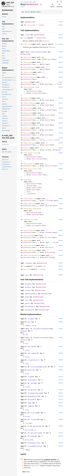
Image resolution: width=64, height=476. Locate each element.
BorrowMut (32, 353)
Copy (27, 275)
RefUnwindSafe (31, 294)
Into (32, 383)
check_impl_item (29, 203)
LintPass (28, 263)
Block (47, 115)
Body (42, 64)
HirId (59, 84)
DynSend (28, 284)
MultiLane (28, 440)
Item (46, 100)
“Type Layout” (35, 465)
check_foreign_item (30, 87)
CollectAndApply (37, 367)
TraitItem (48, 200)
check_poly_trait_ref (31, 169)
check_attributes (30, 250)
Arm (46, 130)
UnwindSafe (29, 310)
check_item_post (29, 103)
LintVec (41, 25)
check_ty (26, 148)
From (29, 377)
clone (25, 38)
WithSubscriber (34, 443)
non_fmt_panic (31, 2)
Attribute (48, 247)
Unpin (27, 303)
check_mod (27, 82)
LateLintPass (36, 52)
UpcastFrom (28, 430)
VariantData (36, 225)
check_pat (27, 133)
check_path (27, 240)
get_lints (27, 269)
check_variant (28, 235)
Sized (34, 325)
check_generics (29, 164)
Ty (46, 150)
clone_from (27, 44)
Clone (27, 35)
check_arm (27, 128)
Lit (49, 140)
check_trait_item (30, 198)
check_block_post (30, 118)
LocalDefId (31, 193)
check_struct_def (30, 219)
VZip (32, 436)
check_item (27, 98)
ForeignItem (36, 93)
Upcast (36, 426)
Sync (27, 300)
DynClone (31, 370)
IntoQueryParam (34, 393)
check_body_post (29, 67)
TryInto (33, 419)
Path (42, 242)
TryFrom (33, 413)
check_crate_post (30, 77)
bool (56, 140)
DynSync (28, 287)
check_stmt (27, 123)
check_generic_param (31, 153)
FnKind (29, 185)
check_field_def (29, 230)
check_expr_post (29, 143)
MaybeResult (33, 396)
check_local (27, 108)
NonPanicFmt (30, 22)
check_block (27, 113)
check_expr (27, 57)
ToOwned (31, 406)
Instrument (32, 380)
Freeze (27, 290)
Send (27, 297)
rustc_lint (10, 2)
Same (29, 403)
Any (29, 322)
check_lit (27, 138)
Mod (46, 84)
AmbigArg (55, 150)
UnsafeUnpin (30, 307)
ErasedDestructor (35, 446)
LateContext (26, 59)
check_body (27, 62)
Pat (46, 135)
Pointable (32, 400)
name (25, 266)
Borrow (30, 347)
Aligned (31, 319)
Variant (48, 237)
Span (28, 191)
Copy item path (41, 4)
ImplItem (48, 205)
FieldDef (48, 232)
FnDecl (34, 187)
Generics (48, 166)
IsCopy (23, 331)
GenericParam (37, 159)
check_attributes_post (32, 255)
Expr (49, 59)
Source (22, 6)
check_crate (27, 72)
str (44, 266)
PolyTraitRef (37, 175)
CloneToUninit (34, 360)
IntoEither (32, 390)
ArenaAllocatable (40, 329)
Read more (46, 41)
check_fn (26, 180)
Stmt (46, 125)
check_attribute (29, 245)
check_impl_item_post (31, 208)
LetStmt (48, 110)
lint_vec (30, 25)
